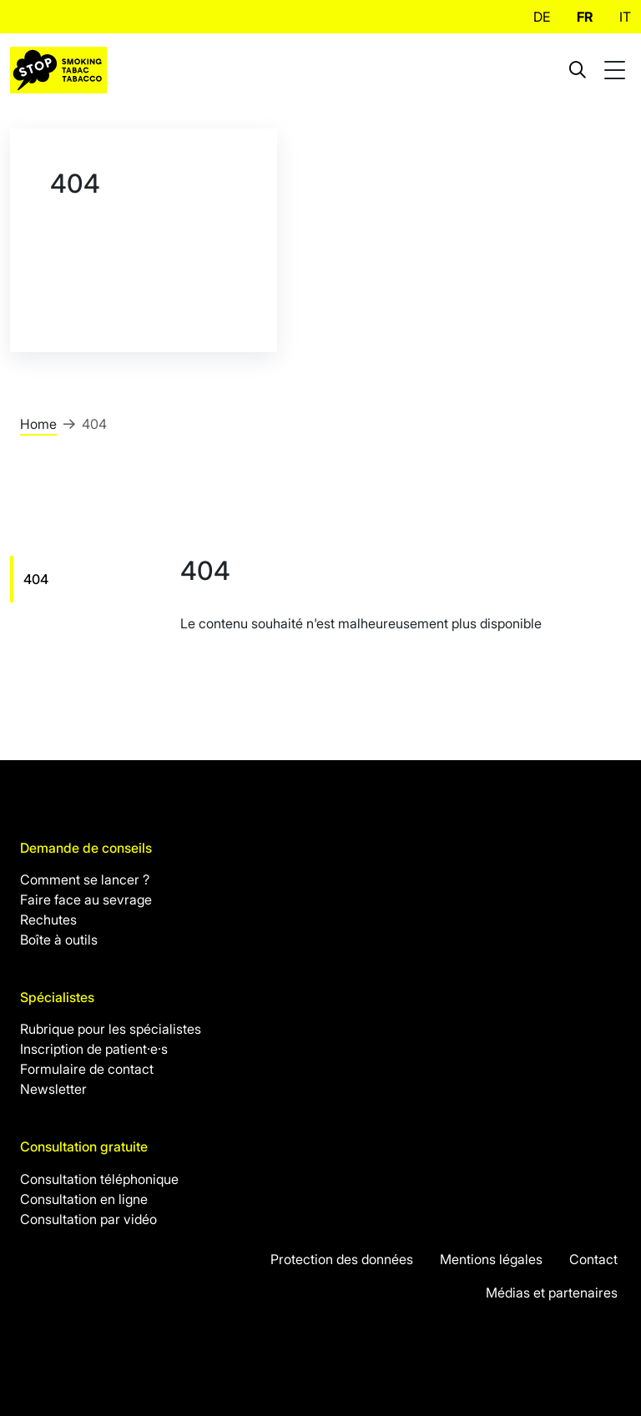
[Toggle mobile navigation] (617, 70)
